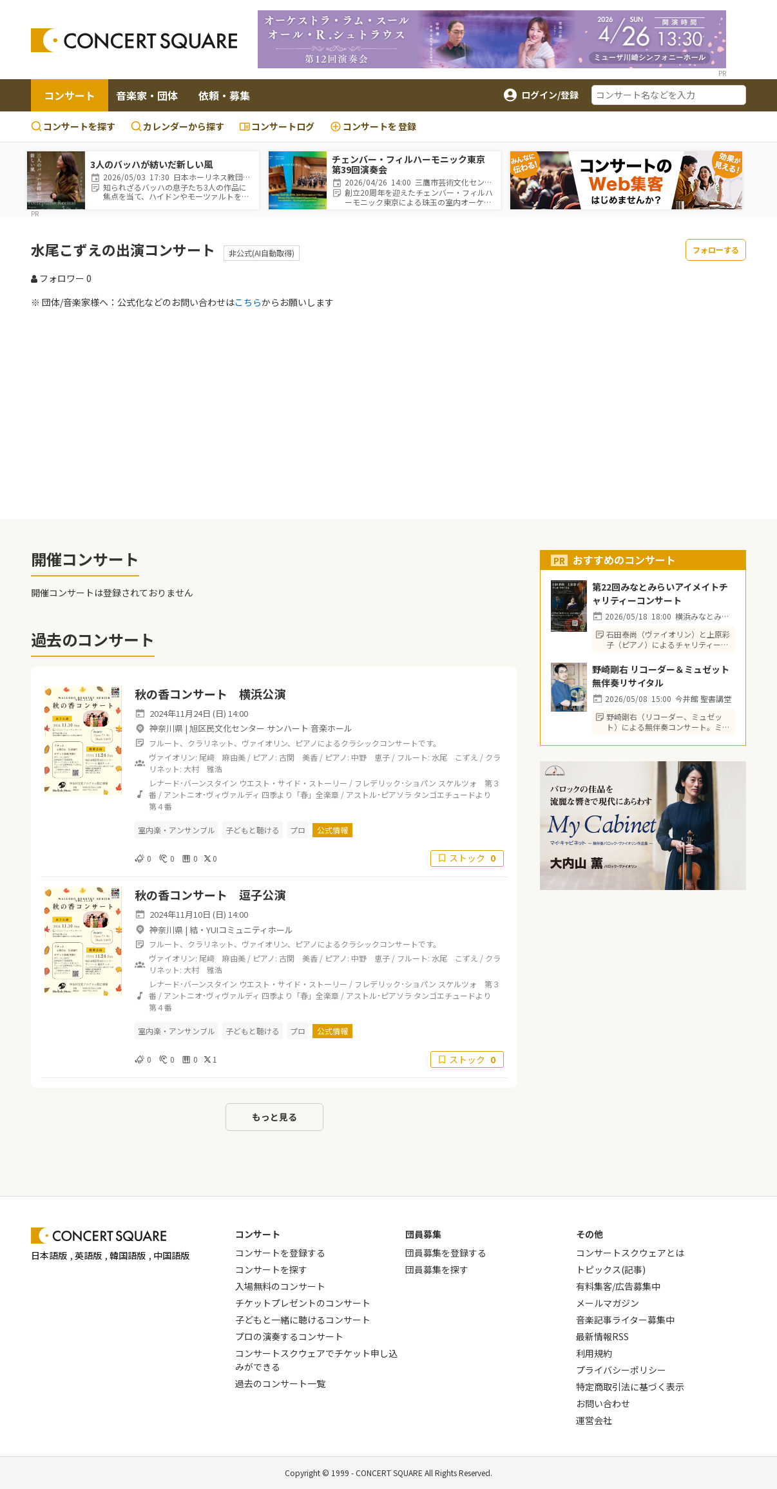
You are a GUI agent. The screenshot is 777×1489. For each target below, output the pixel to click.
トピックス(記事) (611, 1269)
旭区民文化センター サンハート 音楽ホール (270, 728)
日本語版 (49, 1255)
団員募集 (423, 1234)
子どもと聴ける (252, 829)
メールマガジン (607, 1302)
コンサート (69, 95)
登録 (373, 126)
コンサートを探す (73, 126)
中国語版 (171, 1255)
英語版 (88, 1255)
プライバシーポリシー (621, 1369)
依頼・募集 (224, 95)
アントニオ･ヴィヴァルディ (212, 794)
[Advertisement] (388, 413)
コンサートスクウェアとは (630, 1252)
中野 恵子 (370, 757)
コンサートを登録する (280, 1252)
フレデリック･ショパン (395, 782)
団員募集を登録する (445, 1252)
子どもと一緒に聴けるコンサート (302, 1319)
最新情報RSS (602, 1336)
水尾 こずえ (455, 757)
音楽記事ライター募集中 (625, 1319)
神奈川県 (166, 728)
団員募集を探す (436, 1269)
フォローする (716, 249)
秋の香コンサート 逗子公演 (210, 894)
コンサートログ (277, 126)
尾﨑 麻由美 (222, 757)
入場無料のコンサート (280, 1286)
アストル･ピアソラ (379, 794)
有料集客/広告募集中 (618, 1286)
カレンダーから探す (177, 126)
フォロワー (61, 278)
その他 (589, 1234)
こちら (248, 302)
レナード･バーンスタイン (193, 782)
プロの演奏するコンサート (289, 1336)
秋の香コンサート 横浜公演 (210, 693)
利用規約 (594, 1353)
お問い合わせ (603, 1403)
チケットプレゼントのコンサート (302, 1302)
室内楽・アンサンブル (176, 829)
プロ (297, 829)
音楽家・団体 (147, 95)
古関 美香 (298, 757)
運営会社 (594, 1420)
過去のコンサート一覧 (280, 1383)
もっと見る (274, 1116)
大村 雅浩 (203, 768)
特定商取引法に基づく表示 (630, 1386)
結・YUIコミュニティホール (241, 930)
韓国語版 (128, 1255)
